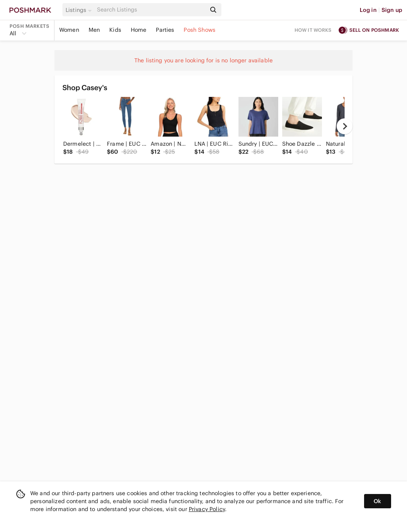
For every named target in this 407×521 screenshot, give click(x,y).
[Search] (150, 9)
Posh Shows (199, 29)
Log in (368, 10)
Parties (165, 29)
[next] (345, 126)
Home (139, 29)
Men (94, 29)
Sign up (392, 10)
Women (69, 29)
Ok (377, 501)
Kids (115, 29)
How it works (313, 30)
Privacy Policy (207, 509)
